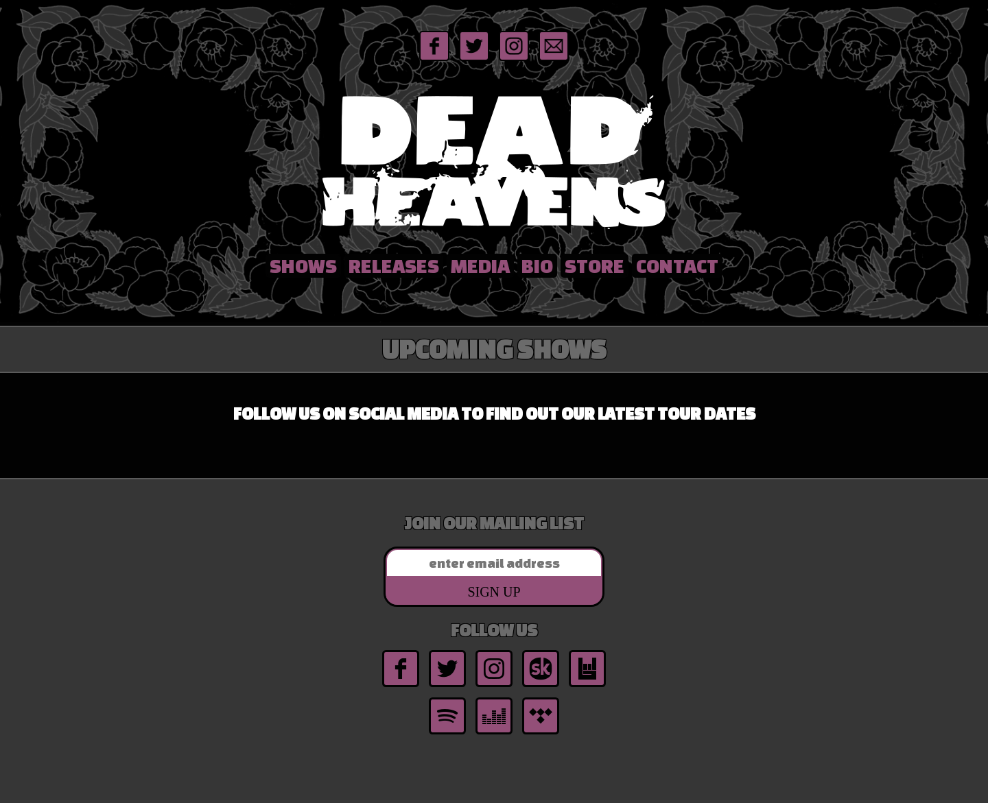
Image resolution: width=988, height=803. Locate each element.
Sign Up (493, 591)
